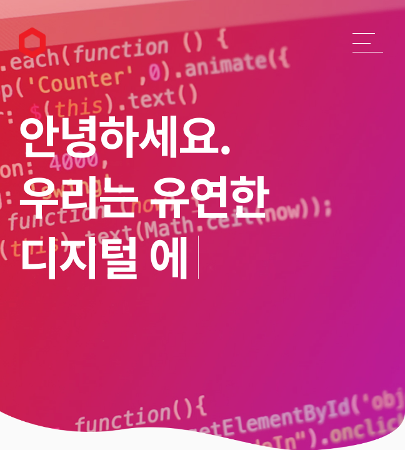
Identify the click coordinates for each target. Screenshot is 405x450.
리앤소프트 (27, 32)
